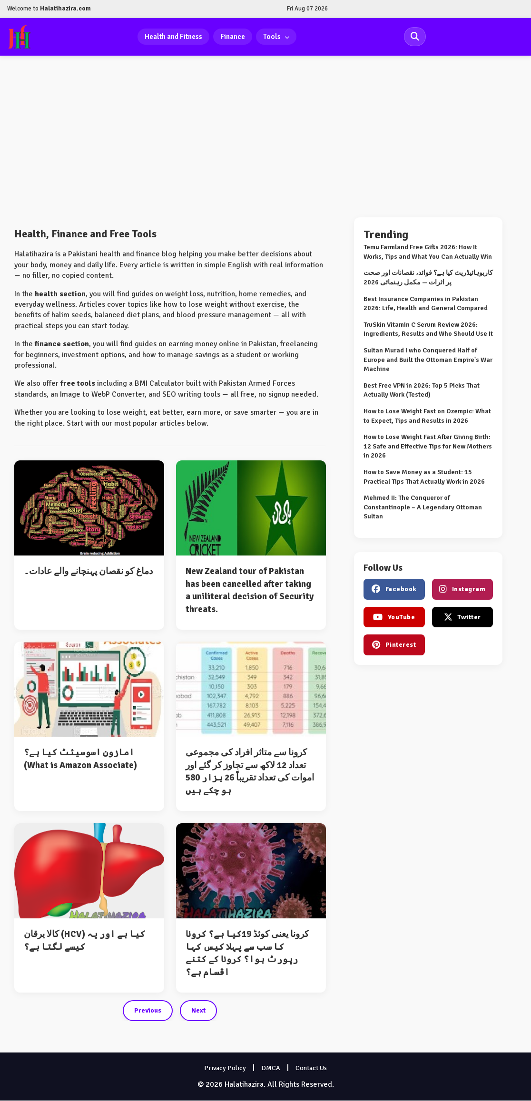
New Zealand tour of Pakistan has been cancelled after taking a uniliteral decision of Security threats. (250, 590)
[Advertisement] (265, 137)
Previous (147, 1011)
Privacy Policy (225, 1068)
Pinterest (394, 645)
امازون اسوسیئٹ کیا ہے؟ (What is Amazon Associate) (80, 759)
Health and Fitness (174, 36)
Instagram (462, 589)
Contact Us (311, 1068)
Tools (277, 36)
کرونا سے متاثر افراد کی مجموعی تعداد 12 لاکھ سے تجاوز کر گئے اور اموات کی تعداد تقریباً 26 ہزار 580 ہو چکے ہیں (250, 772)
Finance (233, 36)
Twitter (462, 618)
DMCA (270, 1068)
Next (198, 1011)
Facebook (394, 589)
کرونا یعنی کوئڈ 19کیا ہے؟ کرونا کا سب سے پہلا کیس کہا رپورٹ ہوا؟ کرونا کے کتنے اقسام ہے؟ (247, 953)
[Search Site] (415, 37)
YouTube (394, 618)
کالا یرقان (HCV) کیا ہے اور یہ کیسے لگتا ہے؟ (84, 941)
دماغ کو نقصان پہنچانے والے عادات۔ (88, 571)
